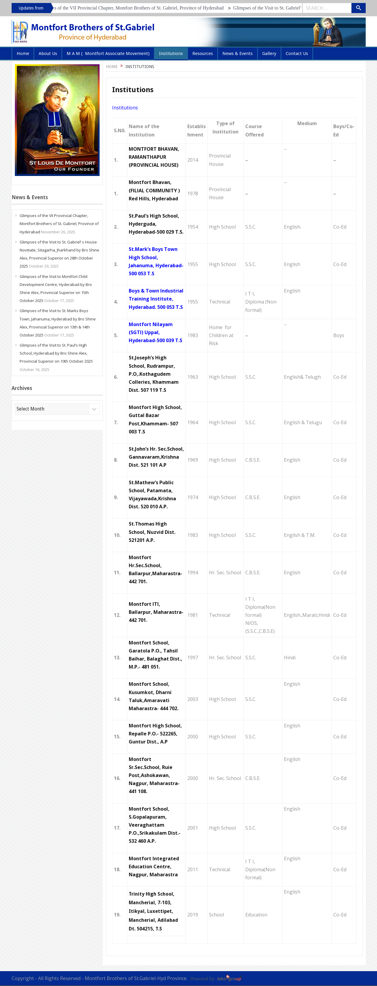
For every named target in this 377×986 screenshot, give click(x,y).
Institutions (171, 53)
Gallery (269, 53)
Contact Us (297, 53)
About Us (48, 53)
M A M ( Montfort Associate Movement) (108, 53)
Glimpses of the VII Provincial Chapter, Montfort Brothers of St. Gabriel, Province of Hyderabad (135, 7)
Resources (202, 53)
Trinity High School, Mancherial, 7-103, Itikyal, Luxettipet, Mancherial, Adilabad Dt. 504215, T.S (153, 911)
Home (23, 53)
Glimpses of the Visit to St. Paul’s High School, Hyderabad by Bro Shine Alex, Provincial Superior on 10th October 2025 (56, 353)
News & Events (237, 53)
